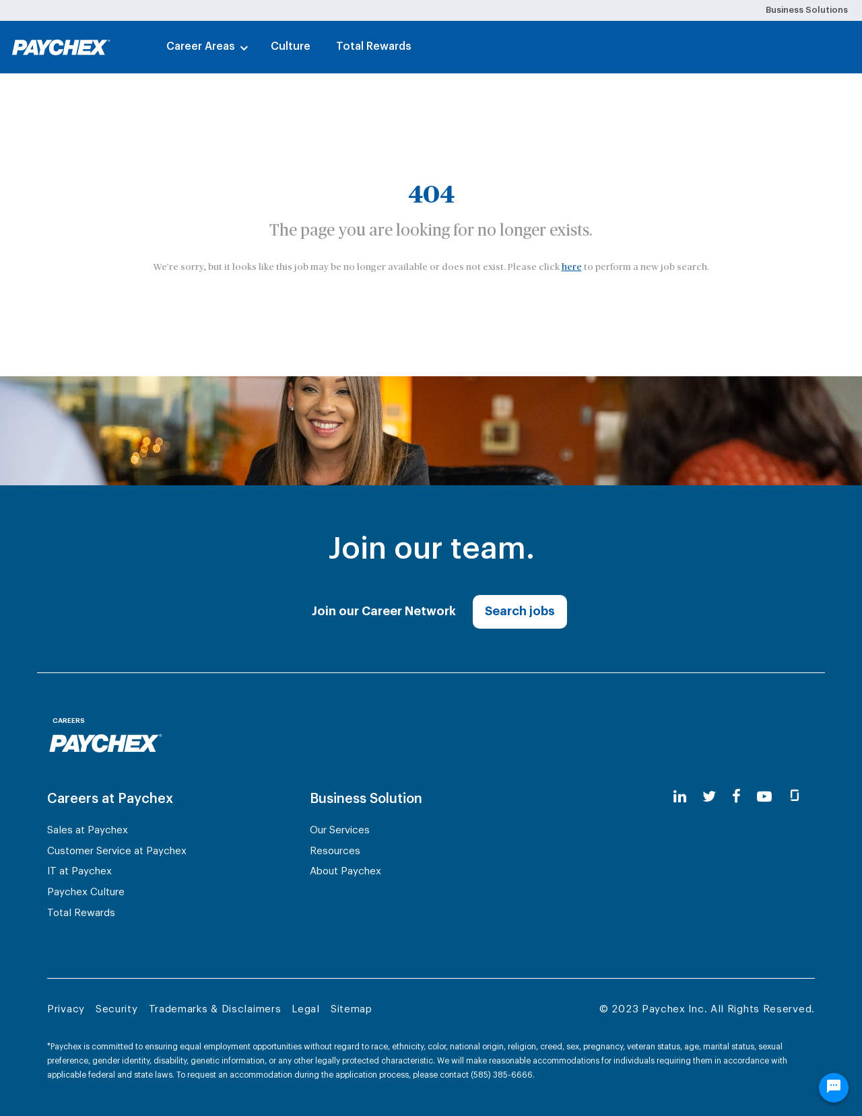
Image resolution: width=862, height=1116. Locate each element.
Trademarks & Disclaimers (215, 1009)
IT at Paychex (79, 871)
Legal (306, 1009)
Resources (335, 851)
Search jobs (520, 611)
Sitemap (351, 1009)
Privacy (66, 1009)
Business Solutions (807, 9)
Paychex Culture (86, 892)
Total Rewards (373, 46)
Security (117, 1009)
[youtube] (764, 797)
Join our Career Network (384, 611)
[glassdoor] (794, 797)
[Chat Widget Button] (834, 1088)
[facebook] (736, 797)
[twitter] (709, 797)
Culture (290, 46)
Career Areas (200, 46)
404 (431, 195)
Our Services (340, 830)
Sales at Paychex (87, 830)
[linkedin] (680, 797)
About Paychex (345, 871)
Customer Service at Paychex (117, 851)
